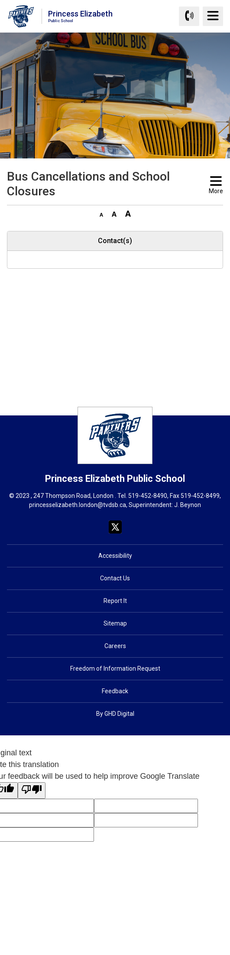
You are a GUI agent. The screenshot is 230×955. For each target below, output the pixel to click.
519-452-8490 (147, 495)
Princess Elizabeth (80, 16)
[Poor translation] (31, 790)
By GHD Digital (115, 713)
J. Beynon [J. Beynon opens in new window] (187, 504)
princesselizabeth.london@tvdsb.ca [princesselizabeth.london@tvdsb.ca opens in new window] (77, 504)
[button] (101, 213)
